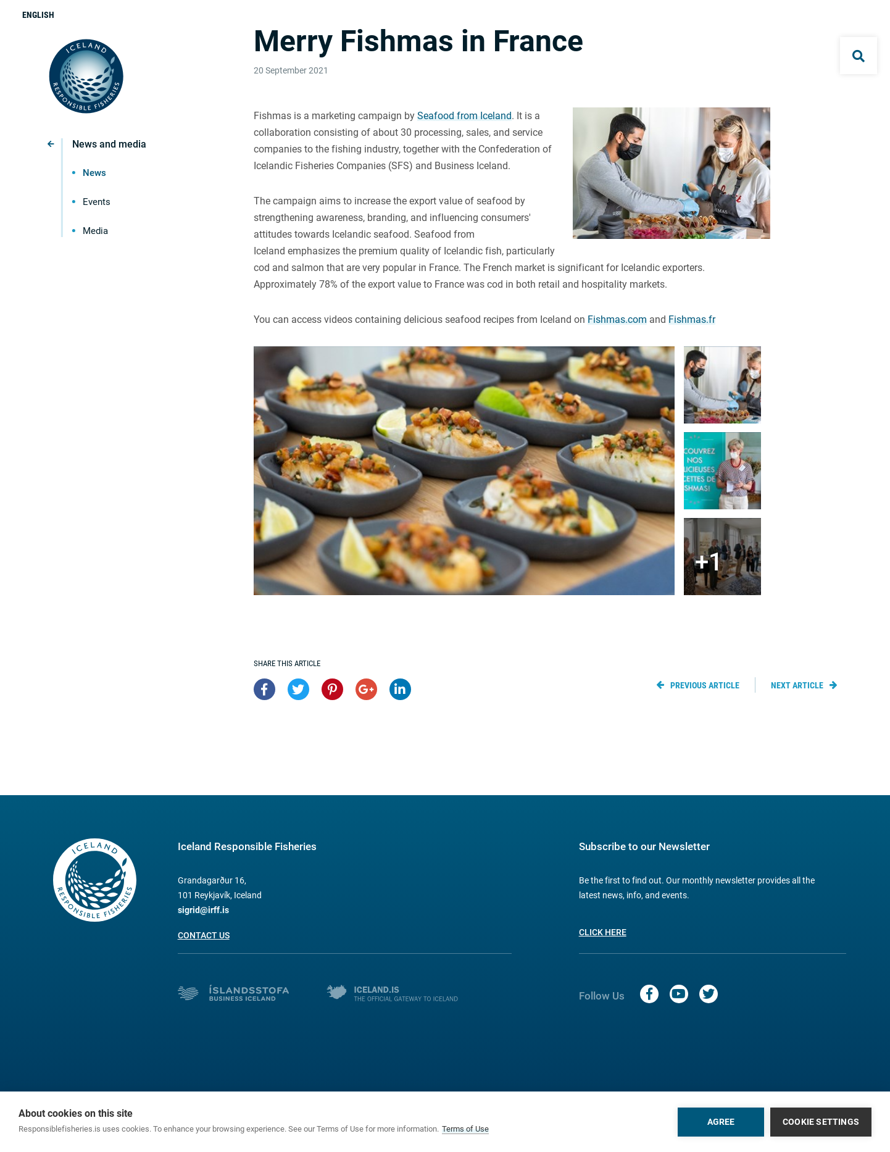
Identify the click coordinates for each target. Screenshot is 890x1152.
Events (96, 201)
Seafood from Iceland (464, 116)
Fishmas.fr (691, 319)
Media (95, 230)
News (94, 172)
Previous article (704, 685)
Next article (797, 685)
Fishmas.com (617, 319)
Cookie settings (821, 1122)
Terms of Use (465, 1128)
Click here (602, 932)
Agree (721, 1122)
